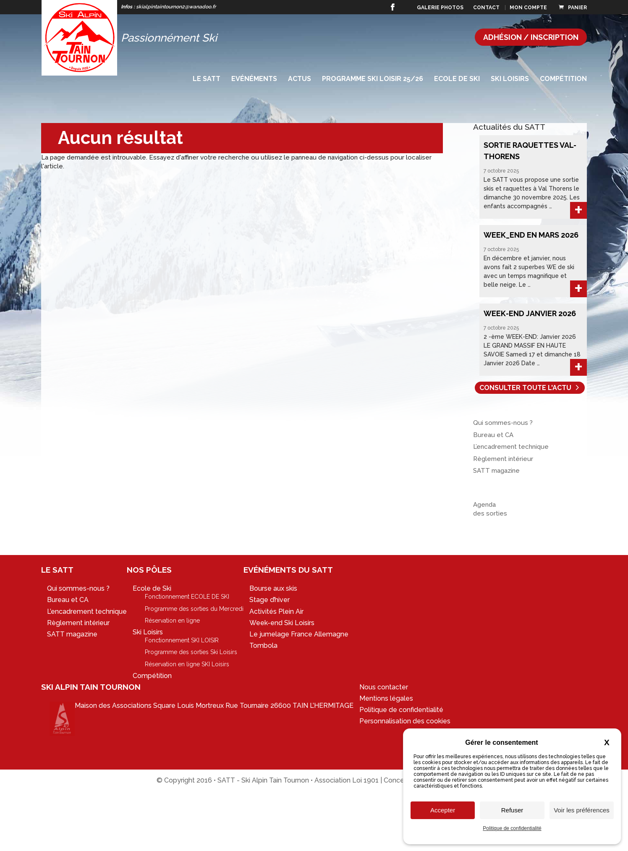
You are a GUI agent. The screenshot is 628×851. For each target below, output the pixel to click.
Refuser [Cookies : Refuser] (512, 810)
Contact (486, 7)
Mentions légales (386, 698)
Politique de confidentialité (401, 710)
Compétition (563, 79)
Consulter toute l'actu (525, 388)
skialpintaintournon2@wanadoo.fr (176, 7)
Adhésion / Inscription (530, 37)
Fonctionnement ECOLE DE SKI (187, 596)
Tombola (263, 645)
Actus (299, 79)
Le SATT (206, 79)
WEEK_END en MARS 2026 (531, 234)
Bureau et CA (493, 435)
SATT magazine (496, 470)
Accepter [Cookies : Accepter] (442, 810)
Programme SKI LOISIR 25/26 (372, 79)
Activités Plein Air (276, 611)
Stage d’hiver (269, 600)
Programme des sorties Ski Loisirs (191, 652)
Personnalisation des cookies (404, 721)
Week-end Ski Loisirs (281, 623)
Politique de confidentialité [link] (512, 828)
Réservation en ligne (172, 620)
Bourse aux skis (273, 588)
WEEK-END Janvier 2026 (530, 313)
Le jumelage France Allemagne (298, 634)
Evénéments (254, 79)
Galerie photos (440, 7)
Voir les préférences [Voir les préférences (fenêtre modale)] (582, 810)
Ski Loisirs (510, 79)
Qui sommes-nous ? (503, 423)
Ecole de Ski (457, 79)
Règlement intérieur (503, 459)
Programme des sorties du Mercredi (194, 608)
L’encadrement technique (511, 446)
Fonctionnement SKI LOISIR (182, 640)
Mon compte (528, 7)
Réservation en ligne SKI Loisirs (187, 664)
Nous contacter (383, 687)
